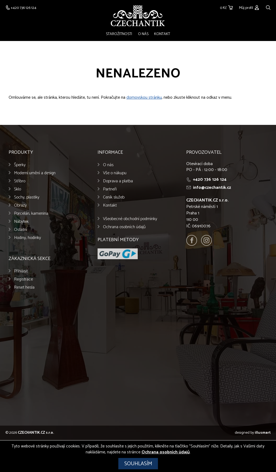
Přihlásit (21, 271)
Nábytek (21, 222)
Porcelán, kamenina (31, 214)
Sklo (17, 189)
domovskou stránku (144, 98)
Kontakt (162, 34)
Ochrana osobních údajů (124, 227)
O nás (143, 34)
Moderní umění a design (35, 173)
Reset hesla (24, 288)
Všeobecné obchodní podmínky (130, 219)
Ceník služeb (114, 197)
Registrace (23, 279)
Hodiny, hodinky (27, 238)
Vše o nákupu (114, 173)
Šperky (20, 165)
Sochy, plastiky (26, 197)
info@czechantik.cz (212, 188)
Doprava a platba (118, 181)
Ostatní (20, 230)
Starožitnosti (120, 34)
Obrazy (20, 206)
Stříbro (19, 181)
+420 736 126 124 (209, 180)
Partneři (110, 189)
